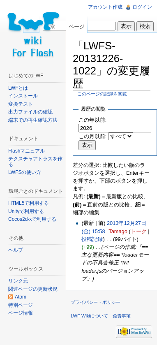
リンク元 (18, 281)
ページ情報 (20, 313)
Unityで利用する (26, 211)
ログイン (142, 7)
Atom (20, 297)
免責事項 (122, 315)
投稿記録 (92, 239)
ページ (77, 26)
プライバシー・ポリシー (95, 302)
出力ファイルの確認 (30, 112)
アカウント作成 (105, 7)
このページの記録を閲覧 (102, 93)
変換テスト (20, 104)
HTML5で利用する (28, 203)
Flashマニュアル (26, 151)
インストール (23, 96)
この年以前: (92, 120)
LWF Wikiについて (89, 315)
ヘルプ (15, 250)
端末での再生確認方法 (33, 120)
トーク (139, 231)
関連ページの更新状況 (33, 289)
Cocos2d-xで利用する (32, 219)
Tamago (118, 231)
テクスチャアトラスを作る (35, 161)
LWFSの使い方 (24, 172)
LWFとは (18, 88)
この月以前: (92, 136)
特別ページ (20, 305)
